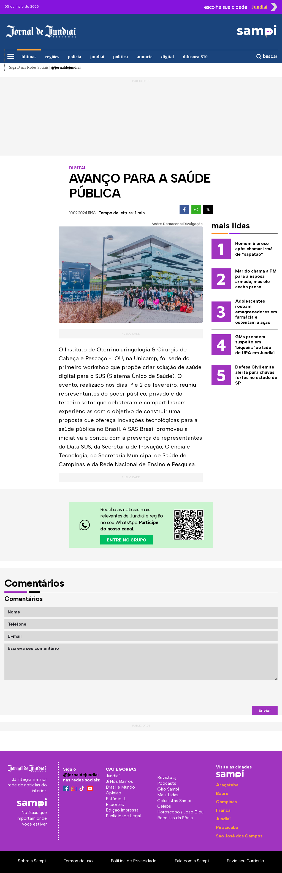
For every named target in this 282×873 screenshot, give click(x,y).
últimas (28, 56)
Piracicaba (227, 827)
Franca (223, 810)
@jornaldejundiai (81, 774)
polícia (74, 56)
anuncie (145, 56)
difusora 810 (195, 56)
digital (167, 56)
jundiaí (97, 56)
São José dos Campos (239, 836)
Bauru (222, 793)
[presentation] (236, 693)
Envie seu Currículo (245, 860)
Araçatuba (227, 784)
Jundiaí (223, 818)
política (120, 56)
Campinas (226, 801)
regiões (52, 56)
